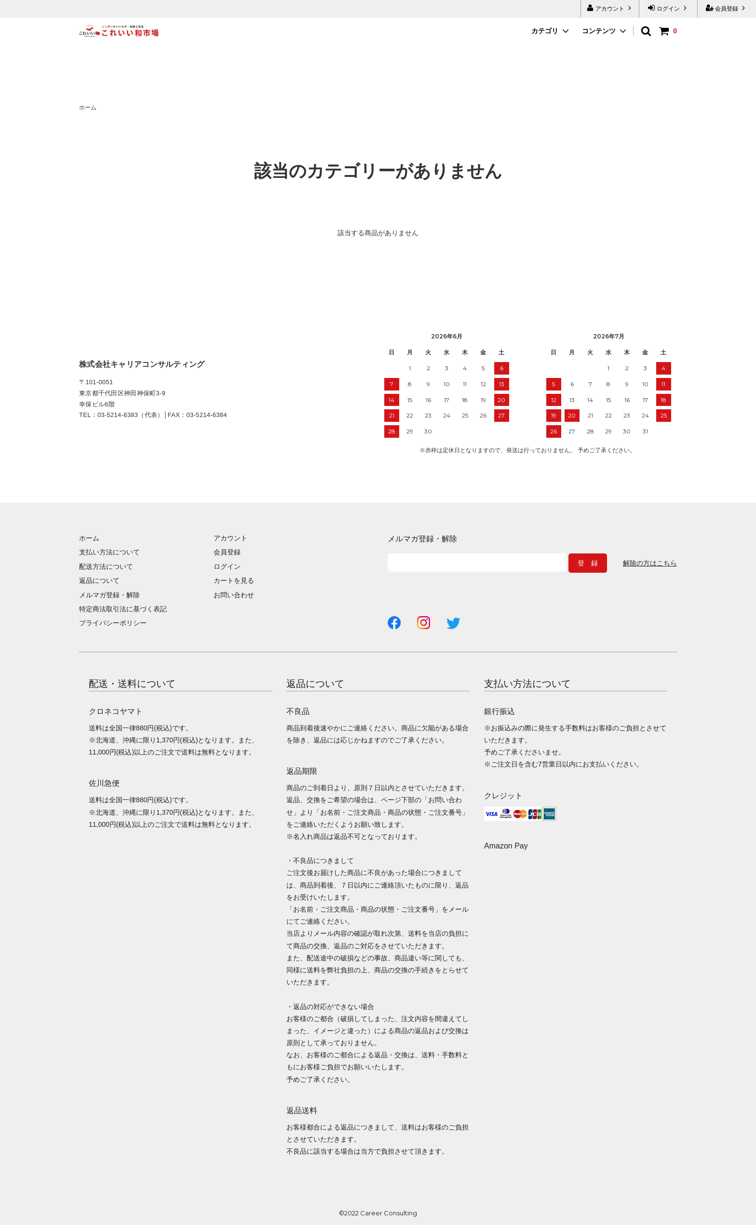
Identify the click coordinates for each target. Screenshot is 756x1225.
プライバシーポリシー (113, 623)
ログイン (668, 8)
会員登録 (727, 8)
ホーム (87, 107)
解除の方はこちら (650, 563)
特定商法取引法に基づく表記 (123, 609)
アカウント (610, 8)
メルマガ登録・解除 (109, 595)
